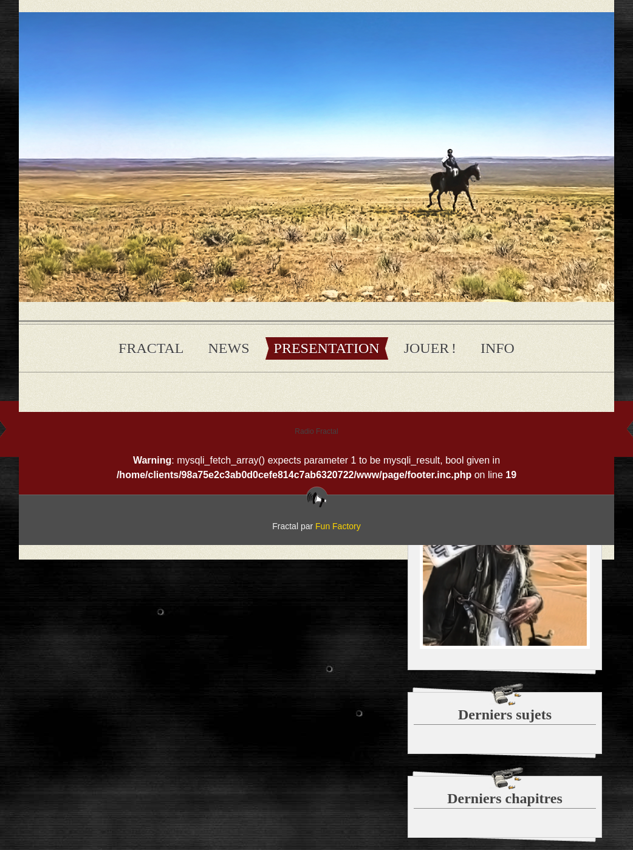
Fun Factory (338, 526)
